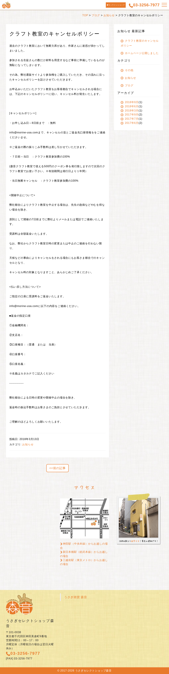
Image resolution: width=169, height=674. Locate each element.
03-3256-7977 (23, 653)
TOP (85, 15)
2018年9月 (130, 102)
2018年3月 (130, 110)
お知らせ (109, 15)
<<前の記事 (57, 468)
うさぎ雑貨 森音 (75, 597)
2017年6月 (130, 123)
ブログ (96, 15)
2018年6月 (130, 106)
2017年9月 (130, 114)
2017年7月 (130, 118)
